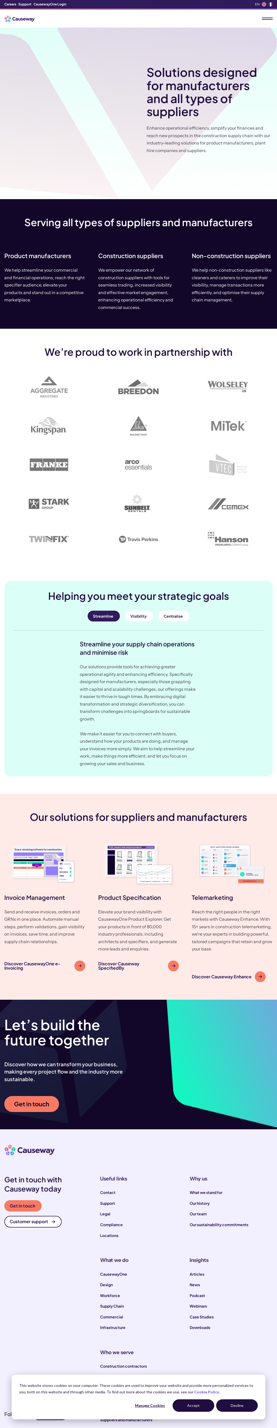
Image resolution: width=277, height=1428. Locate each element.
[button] (44, 869)
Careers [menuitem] (10, 4)
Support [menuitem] (24, 4)
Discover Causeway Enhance (227, 934)
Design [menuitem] (106, 1242)
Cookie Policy (206, 1392)
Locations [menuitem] (109, 1193)
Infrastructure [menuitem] (113, 1285)
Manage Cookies (150, 1405)
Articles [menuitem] (197, 1232)
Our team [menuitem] (198, 1172)
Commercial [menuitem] (111, 1274)
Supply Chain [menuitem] (112, 1264)
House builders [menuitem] (113, 1356)
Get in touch (31, 1062)
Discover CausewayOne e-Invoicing (43, 924)
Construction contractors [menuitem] (123, 1324)
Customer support (32, 1179)
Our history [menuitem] (200, 1161)
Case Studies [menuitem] (202, 1274)
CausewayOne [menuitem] (113, 1232)
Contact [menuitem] (108, 1150)
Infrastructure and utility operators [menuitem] (131, 1345)
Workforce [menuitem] (110, 1253)
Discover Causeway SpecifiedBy (137, 924)
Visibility (138, 574)
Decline (237, 1405)
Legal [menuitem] (105, 1172)
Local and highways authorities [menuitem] (128, 1334)
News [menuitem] (195, 1242)
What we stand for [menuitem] (206, 1150)
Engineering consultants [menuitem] (122, 1366)
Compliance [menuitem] (111, 1182)
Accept (193, 1405)
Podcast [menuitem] (197, 1253)
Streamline (103, 574)
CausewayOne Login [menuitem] (50, 4)
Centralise (173, 574)
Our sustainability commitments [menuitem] (219, 1182)
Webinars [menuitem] (198, 1264)
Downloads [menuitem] (200, 1285)
